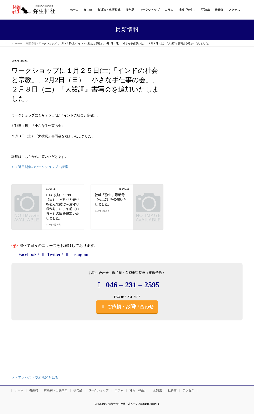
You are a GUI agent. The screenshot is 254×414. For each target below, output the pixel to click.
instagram (77, 254)
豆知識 (157, 390)
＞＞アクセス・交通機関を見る (34, 377)
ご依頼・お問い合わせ (127, 306)
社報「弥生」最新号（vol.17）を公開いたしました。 (110, 199)
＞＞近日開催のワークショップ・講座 (39, 167)
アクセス (188, 390)
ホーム (19, 390)
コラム (119, 390)
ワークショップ (98, 390)
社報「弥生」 (138, 390)
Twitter (50, 254)
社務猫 (172, 390)
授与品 (77, 390)
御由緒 (33, 390)
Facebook (24, 254)
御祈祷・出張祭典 (55, 390)
